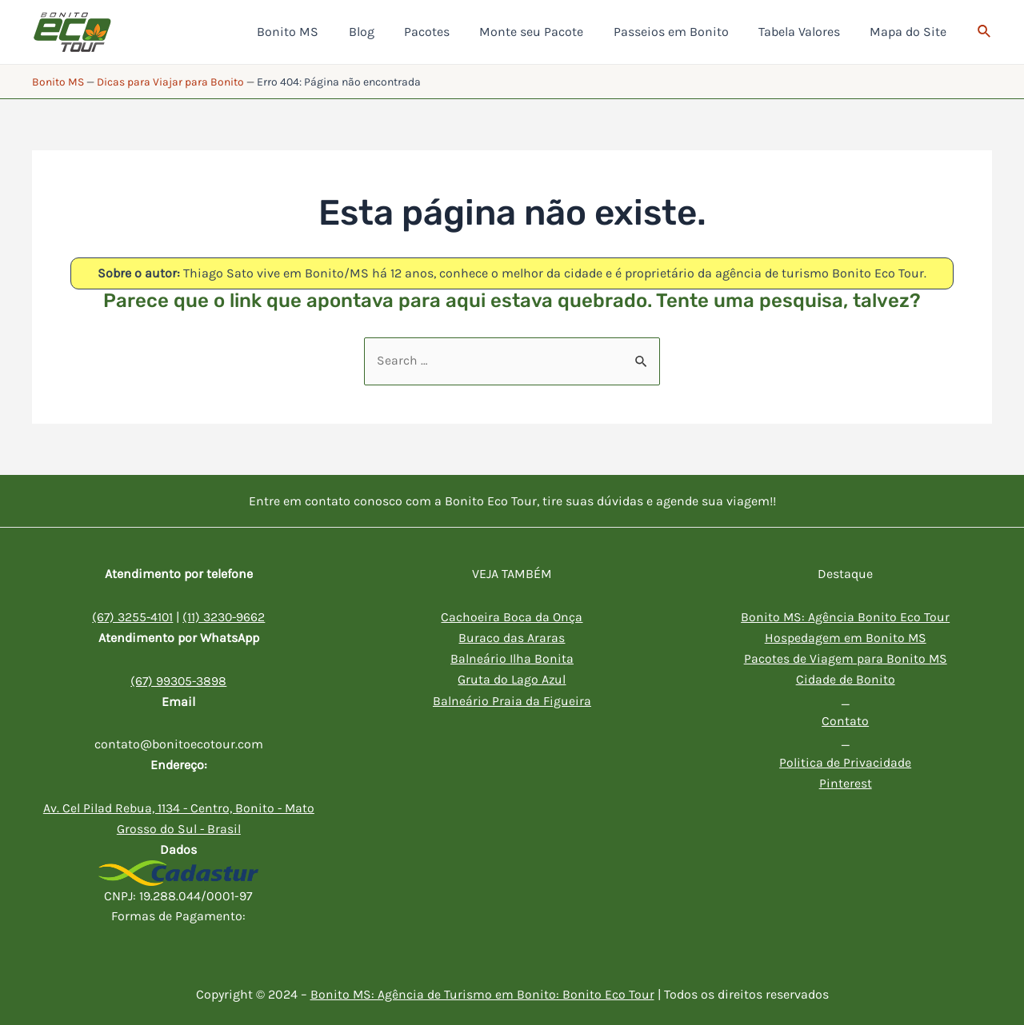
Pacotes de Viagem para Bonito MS (845, 658)
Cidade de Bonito (845, 678)
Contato (845, 719)
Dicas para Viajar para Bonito (170, 82)
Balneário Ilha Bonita (512, 658)
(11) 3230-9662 (225, 616)
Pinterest (845, 780)
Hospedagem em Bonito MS (845, 637)
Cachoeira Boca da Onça (511, 616)
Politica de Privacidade (845, 760)
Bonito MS (58, 82)
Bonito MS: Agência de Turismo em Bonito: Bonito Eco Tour (482, 993)
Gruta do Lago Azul (512, 678)
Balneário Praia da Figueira (512, 699)
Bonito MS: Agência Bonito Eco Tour (845, 616)
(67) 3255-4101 (132, 616)
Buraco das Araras (511, 637)
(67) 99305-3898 (179, 680)
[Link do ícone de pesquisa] (985, 32)
